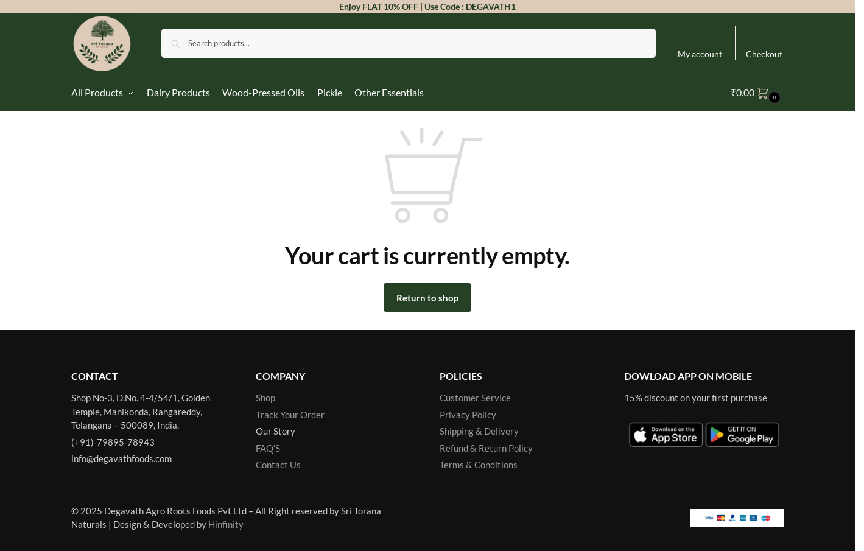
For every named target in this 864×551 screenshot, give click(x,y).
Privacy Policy (468, 414)
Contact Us (278, 464)
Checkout (764, 54)
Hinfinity (226, 524)
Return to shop (427, 297)
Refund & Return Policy (486, 448)
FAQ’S (268, 448)
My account (700, 54)
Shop (265, 397)
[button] (757, 92)
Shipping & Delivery (479, 431)
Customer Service (475, 397)
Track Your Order (290, 414)
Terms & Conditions (479, 464)
